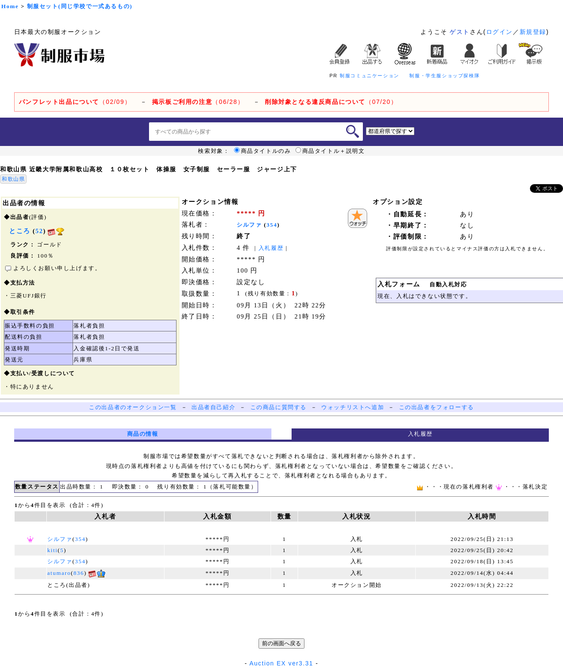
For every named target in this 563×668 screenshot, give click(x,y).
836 (78, 573)
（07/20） (331, 101)
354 (272, 225)
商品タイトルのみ (262, 151)
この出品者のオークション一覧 (133, 407)
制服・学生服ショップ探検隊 (444, 75)
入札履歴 (271, 248)
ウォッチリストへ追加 (352, 407)
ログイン (499, 31)
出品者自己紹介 (213, 407)
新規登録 (533, 31)
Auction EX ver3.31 (281, 663)
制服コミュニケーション (369, 75)
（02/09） (75, 101)
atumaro (59, 573)
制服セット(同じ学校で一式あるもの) (80, 6)
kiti (52, 550)
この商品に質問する (278, 407)
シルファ (249, 225)
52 (39, 231)
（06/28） (198, 101)
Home (9, 6)
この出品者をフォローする (436, 407)
